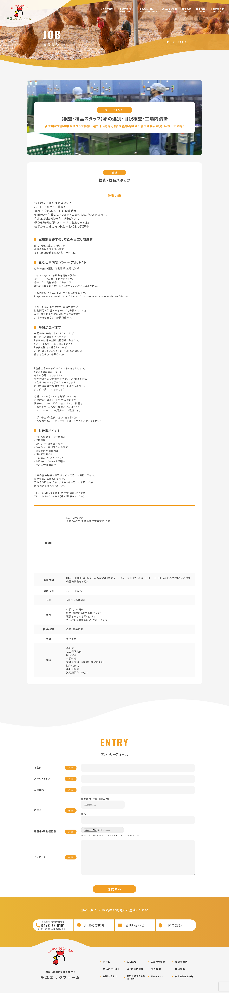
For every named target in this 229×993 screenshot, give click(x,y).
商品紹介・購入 (146, 8)
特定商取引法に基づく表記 (136, 983)
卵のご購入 (176, 931)
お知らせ (132, 967)
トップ (172, 41)
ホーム (106, 967)
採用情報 (200, 8)
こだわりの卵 (107, 8)
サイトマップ (157, 982)
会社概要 (186, 8)
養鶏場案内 (125, 8)
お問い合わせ (217, 8)
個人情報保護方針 (184, 982)
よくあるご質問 (169, 8)
